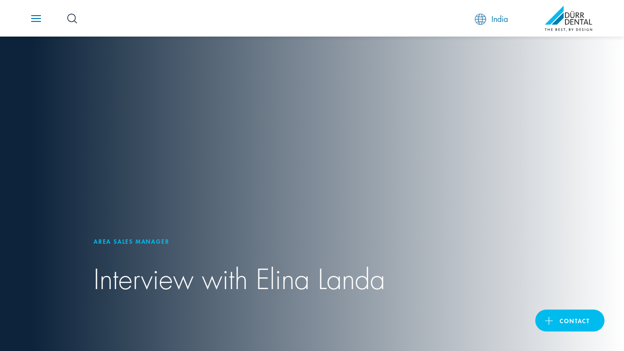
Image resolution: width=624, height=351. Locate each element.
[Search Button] (72, 18)
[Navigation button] (36, 18)
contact (575, 320)
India (491, 18)
